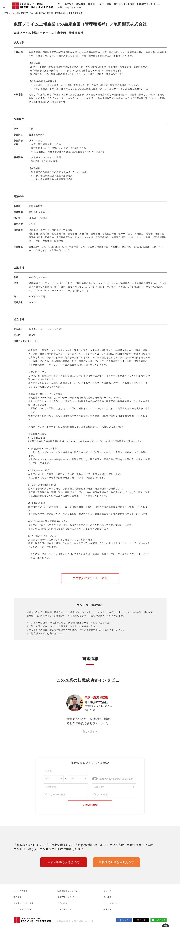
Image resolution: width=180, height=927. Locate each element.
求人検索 (15, 13)
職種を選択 (99, 787)
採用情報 (107, 909)
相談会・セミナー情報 (99, 4)
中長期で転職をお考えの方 (116, 862)
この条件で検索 (89, 805)
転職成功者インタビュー (149, 4)
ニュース (107, 891)
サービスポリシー (111, 903)
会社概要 (107, 897)
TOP (6, 13)
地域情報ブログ (64, 909)
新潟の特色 (62, 903)
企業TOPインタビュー (69, 7)
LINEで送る (160, 920)
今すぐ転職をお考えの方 (64, 862)
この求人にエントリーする (90, 578)
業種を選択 (51, 787)
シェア (126, 920)
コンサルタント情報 (124, 4)
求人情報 (81, 4)
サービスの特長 (66, 4)
